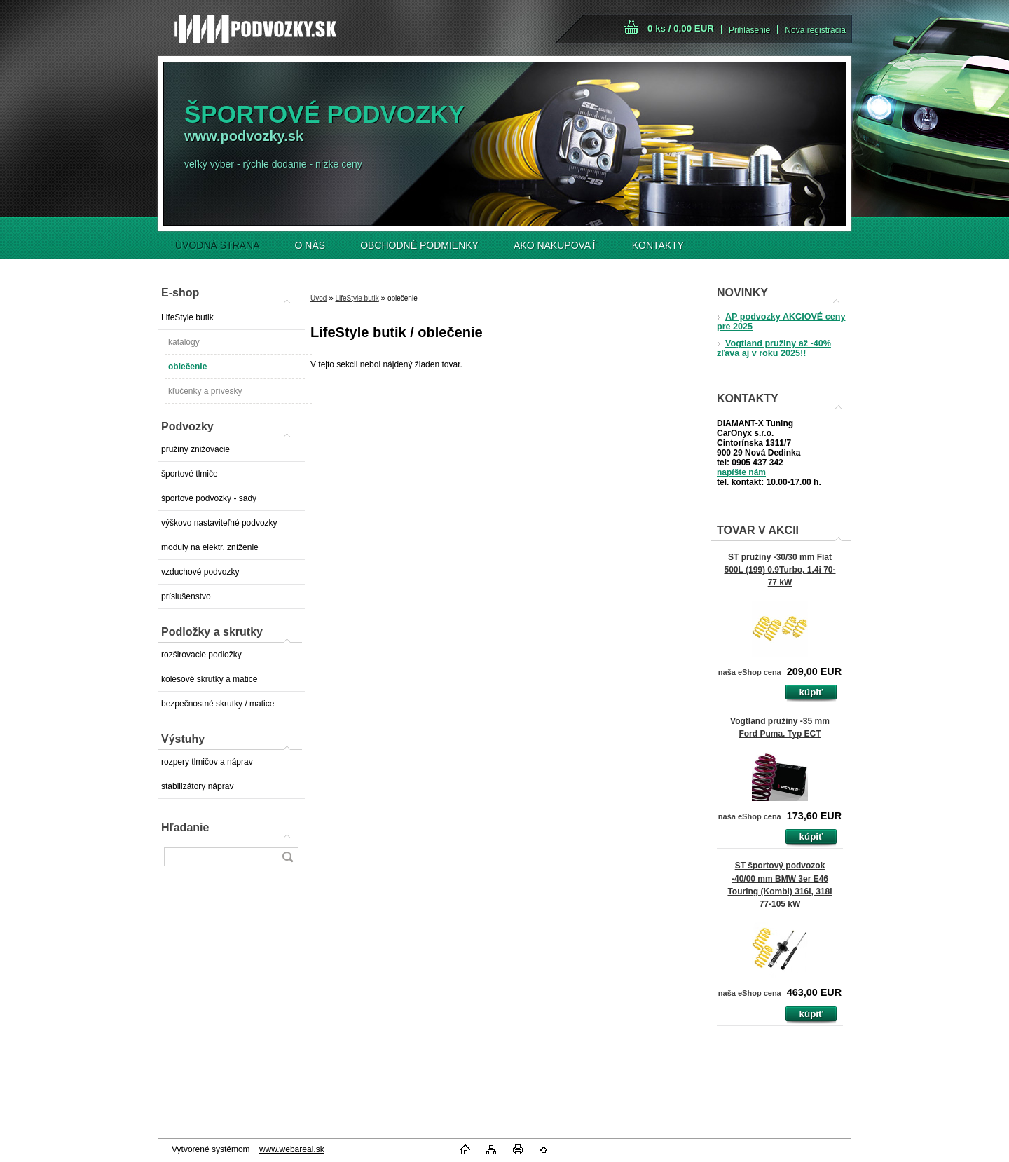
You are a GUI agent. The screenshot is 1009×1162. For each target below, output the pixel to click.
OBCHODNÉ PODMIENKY (419, 245)
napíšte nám (741, 472)
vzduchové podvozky (200, 572)
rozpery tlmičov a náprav (207, 762)
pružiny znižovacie (195, 449)
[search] (287, 857)
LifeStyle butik (187, 317)
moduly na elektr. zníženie (210, 547)
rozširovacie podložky (201, 654)
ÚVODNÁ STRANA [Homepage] (217, 245)
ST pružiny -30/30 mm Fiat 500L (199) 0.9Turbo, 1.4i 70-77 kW (780, 569)
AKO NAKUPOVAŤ (555, 245)
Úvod (318, 298)
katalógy (184, 342)
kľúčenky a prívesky (205, 391)
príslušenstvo (186, 596)
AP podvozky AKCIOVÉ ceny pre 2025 (781, 321)
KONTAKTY (658, 245)
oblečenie (187, 366)
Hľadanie (185, 827)
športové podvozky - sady (208, 498)
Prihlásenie (749, 30)
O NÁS (310, 245)
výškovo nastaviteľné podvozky (219, 523)
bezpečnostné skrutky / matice (217, 704)
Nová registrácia (815, 30)
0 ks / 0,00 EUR (680, 28)
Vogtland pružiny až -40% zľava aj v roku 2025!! (774, 348)
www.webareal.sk (291, 1149)
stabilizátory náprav (197, 786)
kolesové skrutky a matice (209, 679)
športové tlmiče (189, 474)
